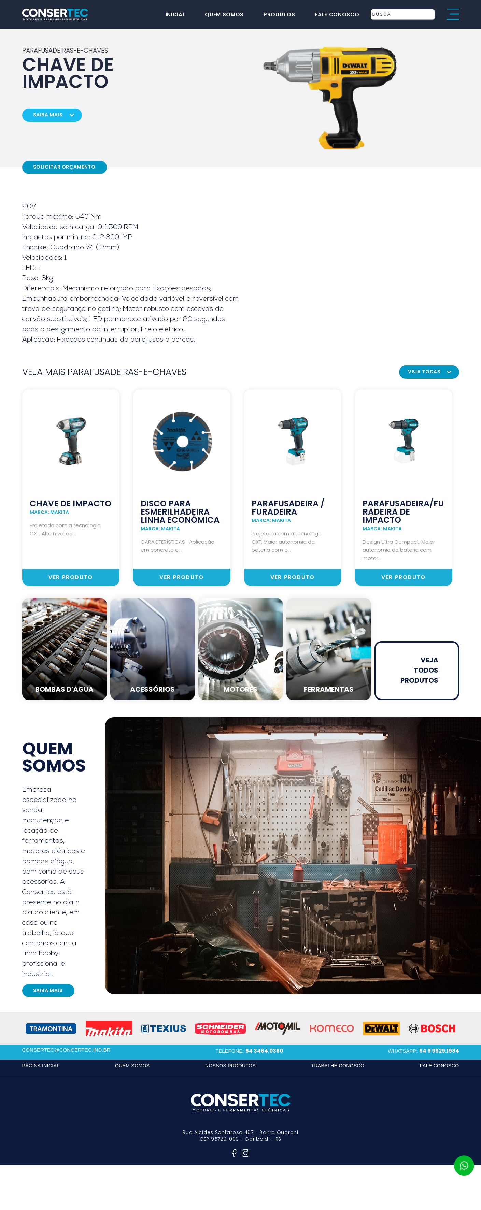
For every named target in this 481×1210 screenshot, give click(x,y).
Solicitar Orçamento (64, 166)
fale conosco (332, 14)
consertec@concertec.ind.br (66, 1050)
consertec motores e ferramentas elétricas (55, 14)
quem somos (220, 14)
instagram (245, 1153)
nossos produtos (230, 1065)
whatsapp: (423, 1051)
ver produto (70, 577)
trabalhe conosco (338, 1065)
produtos (275, 14)
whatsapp (464, 1165)
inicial (171, 14)
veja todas (424, 371)
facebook (234, 1153)
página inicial (41, 1065)
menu (452, 14)
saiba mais (48, 114)
